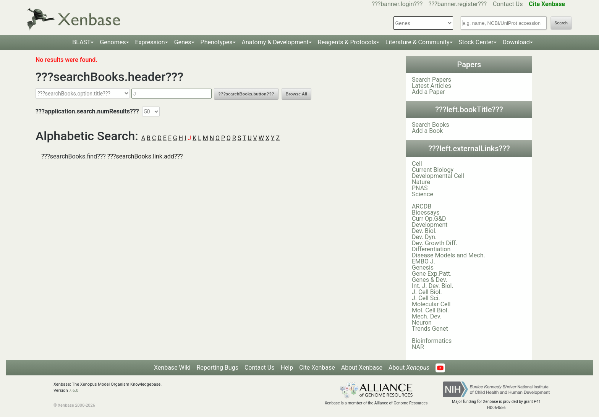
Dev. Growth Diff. (434, 243)
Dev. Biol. (424, 230)
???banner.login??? (397, 4)
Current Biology (432, 169)
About (409, 367)
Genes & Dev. (429, 279)
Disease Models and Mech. (448, 255)
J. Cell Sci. (426, 298)
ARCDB (421, 206)
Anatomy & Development (275, 42)
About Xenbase (361, 367)
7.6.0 (73, 390)
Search (561, 23)
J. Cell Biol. (427, 292)
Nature (421, 182)
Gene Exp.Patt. (432, 273)
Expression (150, 42)
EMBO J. (423, 261)
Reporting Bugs (217, 367)
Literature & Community (417, 42)
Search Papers (431, 79)
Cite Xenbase (317, 367)
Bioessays (425, 212)
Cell (417, 163)
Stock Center (476, 42)
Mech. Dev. (427, 316)
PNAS (420, 188)
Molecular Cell (431, 304)
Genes (182, 42)
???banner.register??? (458, 4)
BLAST (81, 42)
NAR (418, 347)
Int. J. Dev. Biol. (432, 285)
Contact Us (508, 4)
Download (516, 42)
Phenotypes (217, 42)
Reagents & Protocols (347, 42)
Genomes (113, 42)
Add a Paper (428, 91)
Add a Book (427, 130)
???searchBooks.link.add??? (145, 156)
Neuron (422, 322)
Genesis (423, 267)
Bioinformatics (432, 340)
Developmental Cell (438, 175)
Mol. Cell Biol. (430, 310)
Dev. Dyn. (424, 237)
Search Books (430, 124)
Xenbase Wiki (172, 367)
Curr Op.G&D (429, 218)
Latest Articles (431, 85)
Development (430, 224)
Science (422, 194)
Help (286, 367)
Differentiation (431, 249)
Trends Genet (430, 328)
